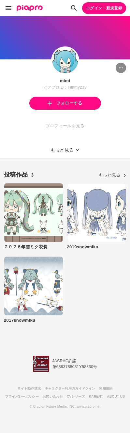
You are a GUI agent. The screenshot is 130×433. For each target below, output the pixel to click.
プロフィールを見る (65, 125)
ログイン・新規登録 (104, 8)
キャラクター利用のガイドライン (70, 388)
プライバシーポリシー (22, 396)
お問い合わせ (53, 396)
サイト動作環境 (29, 388)
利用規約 (105, 388)
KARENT (96, 396)
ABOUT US (116, 396)
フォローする (65, 103)
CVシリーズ (76, 396)
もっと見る (112, 175)
